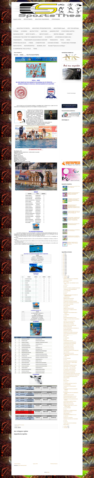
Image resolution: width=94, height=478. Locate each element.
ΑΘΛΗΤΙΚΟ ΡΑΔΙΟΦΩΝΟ (42, 19)
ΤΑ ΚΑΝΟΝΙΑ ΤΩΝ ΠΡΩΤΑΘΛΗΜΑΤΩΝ (69, 342)
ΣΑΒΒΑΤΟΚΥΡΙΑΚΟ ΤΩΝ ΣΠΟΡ (68, 298)
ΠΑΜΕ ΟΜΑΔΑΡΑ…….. (67, 413)
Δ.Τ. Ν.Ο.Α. (65, 286)
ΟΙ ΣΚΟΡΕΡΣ (48, 37)
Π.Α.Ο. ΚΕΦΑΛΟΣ (66, 351)
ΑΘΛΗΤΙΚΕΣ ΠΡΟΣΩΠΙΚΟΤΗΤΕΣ (41, 28)
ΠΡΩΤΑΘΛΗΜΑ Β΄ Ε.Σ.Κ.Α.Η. (68, 340)
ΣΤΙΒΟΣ (31, 42)
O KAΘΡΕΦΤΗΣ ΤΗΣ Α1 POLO (22, 48)
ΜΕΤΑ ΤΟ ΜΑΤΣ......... (66, 380)
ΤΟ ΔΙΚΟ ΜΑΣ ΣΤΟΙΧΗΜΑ (68, 42)
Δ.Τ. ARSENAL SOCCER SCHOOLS (69, 369)
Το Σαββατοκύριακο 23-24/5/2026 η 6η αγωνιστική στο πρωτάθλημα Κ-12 (74, 236)
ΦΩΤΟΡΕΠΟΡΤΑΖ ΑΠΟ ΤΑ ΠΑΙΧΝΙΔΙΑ (69, 343)
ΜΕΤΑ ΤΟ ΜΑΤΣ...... (66, 424)
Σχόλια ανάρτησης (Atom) (22, 465)
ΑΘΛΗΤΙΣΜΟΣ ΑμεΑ (59, 28)
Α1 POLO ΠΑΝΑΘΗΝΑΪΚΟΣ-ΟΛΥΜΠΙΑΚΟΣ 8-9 (71, 328)
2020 (64, 262)
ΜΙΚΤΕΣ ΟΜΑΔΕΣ (59, 34)
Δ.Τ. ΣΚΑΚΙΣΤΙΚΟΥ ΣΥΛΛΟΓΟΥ (68, 346)
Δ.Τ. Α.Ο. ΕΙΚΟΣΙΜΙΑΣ (67, 290)
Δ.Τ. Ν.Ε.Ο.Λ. (65, 292)
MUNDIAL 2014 (41, 45)
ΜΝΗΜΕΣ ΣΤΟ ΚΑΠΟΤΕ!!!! (67, 411)
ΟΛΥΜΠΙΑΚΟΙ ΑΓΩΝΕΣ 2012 (63, 37)
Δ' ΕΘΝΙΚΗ (24, 31)
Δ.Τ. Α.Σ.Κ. (65, 293)
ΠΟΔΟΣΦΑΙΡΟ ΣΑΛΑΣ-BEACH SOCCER (35, 40)
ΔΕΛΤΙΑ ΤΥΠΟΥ (34, 31)
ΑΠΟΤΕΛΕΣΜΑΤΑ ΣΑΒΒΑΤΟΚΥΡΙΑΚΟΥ (69, 401)
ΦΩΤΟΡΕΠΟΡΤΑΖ (29, 45)
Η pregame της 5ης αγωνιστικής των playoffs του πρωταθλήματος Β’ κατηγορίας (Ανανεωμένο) (73, 193)
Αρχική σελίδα (17, 19)
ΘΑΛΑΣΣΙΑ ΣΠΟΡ (18, 34)
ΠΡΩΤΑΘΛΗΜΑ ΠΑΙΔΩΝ (67, 329)
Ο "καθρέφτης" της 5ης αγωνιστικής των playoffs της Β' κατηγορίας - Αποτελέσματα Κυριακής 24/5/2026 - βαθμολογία (74, 200)
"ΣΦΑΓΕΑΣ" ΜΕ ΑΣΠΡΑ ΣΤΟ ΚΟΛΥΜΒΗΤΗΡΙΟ (71, 350)
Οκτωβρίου (65, 426)
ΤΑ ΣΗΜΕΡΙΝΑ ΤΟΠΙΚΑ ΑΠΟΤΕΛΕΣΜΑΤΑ (70, 301)
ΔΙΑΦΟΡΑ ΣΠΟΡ (54, 31)
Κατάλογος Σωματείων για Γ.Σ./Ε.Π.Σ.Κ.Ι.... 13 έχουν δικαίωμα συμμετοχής (73, 243)
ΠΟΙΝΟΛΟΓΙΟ (54, 40)
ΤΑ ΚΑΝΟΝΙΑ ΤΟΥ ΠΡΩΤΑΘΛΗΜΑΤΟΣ (69, 386)
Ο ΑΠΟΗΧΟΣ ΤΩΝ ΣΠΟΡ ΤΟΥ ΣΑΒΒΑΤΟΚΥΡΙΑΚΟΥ (27, 37)
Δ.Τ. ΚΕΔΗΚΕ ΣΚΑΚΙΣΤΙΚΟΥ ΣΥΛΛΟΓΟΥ (70, 383)
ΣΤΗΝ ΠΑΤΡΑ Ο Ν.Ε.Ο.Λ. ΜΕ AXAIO (69, 366)
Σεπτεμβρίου (66, 427)
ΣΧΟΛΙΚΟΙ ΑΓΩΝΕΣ (53, 42)
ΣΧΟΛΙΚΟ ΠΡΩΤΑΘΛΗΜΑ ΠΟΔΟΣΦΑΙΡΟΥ (70, 333)
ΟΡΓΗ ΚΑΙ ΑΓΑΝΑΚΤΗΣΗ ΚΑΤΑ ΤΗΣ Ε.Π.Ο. (70, 376)
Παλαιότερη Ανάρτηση (53, 463)
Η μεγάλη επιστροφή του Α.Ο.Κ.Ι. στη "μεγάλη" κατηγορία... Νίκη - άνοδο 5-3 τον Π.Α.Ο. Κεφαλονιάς (74, 212)
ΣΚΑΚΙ (68, 40)
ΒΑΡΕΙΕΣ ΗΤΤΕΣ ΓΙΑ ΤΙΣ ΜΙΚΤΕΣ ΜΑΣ (69, 325)
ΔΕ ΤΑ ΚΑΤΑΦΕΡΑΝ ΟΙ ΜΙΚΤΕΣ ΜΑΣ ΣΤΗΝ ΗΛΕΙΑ (71, 373)
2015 (64, 269)
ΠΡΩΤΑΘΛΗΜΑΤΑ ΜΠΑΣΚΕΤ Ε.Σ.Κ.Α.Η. (69, 317)
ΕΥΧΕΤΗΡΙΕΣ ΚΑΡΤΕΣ (67, 31)
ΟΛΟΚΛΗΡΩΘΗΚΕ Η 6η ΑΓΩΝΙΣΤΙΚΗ (69, 370)
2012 (64, 273)
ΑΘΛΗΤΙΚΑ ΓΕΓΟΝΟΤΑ (23, 28)
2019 (64, 263)
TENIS (35, 48)
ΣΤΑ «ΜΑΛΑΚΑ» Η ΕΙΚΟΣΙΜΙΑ (68, 304)
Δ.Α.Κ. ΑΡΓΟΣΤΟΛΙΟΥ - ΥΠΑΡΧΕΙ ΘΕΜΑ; (70, 362)
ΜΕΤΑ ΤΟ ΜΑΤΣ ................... (68, 335)
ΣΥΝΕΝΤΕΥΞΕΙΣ (40, 42)
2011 (64, 274)
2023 (64, 258)
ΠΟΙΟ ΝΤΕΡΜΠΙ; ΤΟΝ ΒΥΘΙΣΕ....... (69, 322)
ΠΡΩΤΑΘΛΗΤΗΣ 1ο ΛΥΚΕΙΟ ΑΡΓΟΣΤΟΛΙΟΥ (70, 332)
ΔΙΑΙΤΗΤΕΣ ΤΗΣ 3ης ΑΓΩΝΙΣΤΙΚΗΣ (69, 372)
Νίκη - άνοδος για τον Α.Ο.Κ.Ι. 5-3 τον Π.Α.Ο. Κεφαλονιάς (74, 187)
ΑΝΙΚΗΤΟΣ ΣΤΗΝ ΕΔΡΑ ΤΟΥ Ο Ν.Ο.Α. (69, 397)
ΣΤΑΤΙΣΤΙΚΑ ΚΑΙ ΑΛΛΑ (19, 42)
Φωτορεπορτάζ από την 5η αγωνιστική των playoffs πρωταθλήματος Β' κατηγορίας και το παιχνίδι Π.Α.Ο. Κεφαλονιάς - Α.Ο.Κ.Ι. (74, 206)
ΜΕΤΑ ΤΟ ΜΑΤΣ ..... (31, 34)
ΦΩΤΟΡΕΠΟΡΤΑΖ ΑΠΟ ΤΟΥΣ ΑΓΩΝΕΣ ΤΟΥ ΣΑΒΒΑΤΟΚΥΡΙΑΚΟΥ (70, 295)
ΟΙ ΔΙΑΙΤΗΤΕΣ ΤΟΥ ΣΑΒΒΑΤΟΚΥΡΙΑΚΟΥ (70, 309)
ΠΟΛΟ (62, 40)
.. (13, 28)
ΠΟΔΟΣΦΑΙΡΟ (17, 40)
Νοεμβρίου (65, 277)
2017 (64, 266)
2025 (64, 255)
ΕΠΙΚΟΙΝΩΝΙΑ (56, 19)
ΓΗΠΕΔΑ (15, 31)
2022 (64, 259)
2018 (64, 265)
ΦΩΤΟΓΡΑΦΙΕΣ (28, 19)
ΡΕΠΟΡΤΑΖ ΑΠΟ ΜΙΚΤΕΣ (67, 326)
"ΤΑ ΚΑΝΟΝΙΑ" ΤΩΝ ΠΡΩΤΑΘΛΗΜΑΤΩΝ (70, 289)
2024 (64, 256)
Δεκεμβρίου (65, 276)
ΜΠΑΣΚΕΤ (70, 34)
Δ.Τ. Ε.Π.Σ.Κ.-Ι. (65, 285)
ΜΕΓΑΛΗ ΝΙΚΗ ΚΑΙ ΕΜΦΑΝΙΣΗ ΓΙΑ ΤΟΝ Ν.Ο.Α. (71, 302)
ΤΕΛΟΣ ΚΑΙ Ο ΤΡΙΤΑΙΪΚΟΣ (67, 280)
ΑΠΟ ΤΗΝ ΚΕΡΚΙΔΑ (73, 28)
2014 (64, 270)
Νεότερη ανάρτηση (17, 463)
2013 (64, 272)
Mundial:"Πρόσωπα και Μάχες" (56, 45)
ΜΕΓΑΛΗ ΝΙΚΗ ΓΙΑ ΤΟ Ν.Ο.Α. (68, 402)
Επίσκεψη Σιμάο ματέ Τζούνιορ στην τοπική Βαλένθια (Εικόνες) (73, 224)
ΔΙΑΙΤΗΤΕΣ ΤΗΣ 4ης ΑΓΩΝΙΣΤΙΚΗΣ (69, 321)
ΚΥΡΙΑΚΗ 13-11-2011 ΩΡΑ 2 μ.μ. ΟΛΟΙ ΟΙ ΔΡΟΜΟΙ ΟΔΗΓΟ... (70, 406)
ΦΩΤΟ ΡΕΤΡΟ (17, 45)
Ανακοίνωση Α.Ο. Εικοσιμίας (67, 417)
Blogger (48, 472)
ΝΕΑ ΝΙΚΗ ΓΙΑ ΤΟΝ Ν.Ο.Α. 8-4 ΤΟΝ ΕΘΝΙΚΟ (70, 278)
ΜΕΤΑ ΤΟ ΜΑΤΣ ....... (45, 34)
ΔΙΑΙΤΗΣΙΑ (44, 31)
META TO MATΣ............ (67, 281)
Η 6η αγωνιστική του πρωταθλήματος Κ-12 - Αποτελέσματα (74, 230)
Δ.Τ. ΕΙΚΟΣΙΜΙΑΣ (66, 314)
